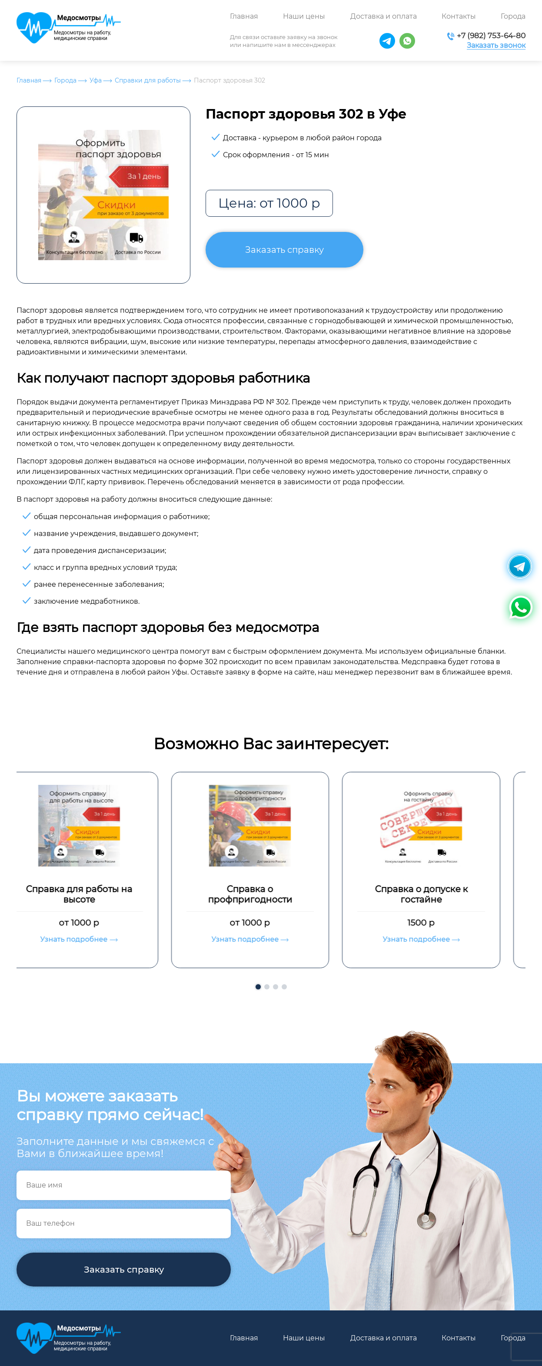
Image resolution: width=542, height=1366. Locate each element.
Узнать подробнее (100, 939)
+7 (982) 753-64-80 (491, 36)
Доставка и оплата (383, 16)
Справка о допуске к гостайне (442, 894)
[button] (258, 986)
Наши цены (304, 16)
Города (513, 16)
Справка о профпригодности (271, 894)
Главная (244, 16)
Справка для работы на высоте (100, 894)
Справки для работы (148, 80)
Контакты (459, 16)
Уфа (96, 80)
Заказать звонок (496, 46)
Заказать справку (284, 250)
